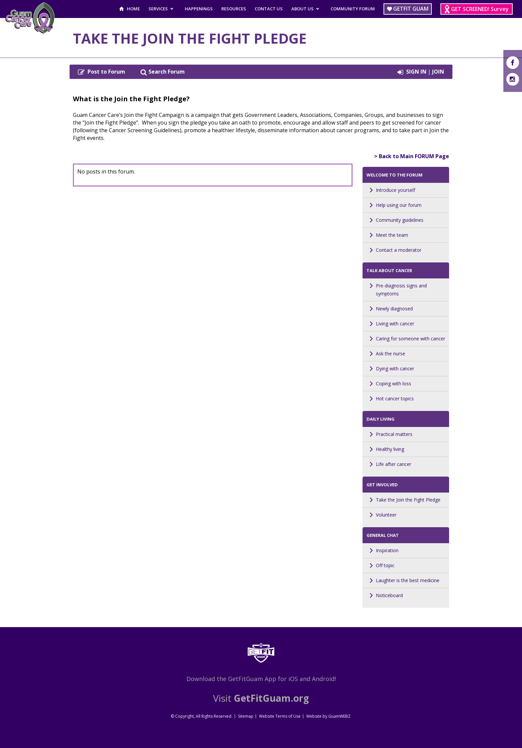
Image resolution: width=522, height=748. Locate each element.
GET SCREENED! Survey (480, 9)
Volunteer (386, 515)
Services (158, 9)
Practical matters (394, 434)
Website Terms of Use (280, 716)
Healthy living (390, 449)
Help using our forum (398, 205)
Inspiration (387, 550)
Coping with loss (393, 383)
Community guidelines (399, 220)
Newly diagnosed (394, 308)
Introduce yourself (395, 190)
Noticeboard (389, 595)
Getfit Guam (410, 8)
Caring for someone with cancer (410, 338)
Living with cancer (395, 323)
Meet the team (392, 235)
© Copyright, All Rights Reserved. (201, 716)
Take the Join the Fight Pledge (408, 500)
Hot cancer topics (395, 398)
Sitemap (245, 716)
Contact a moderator (398, 250)
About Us (302, 9)
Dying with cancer (395, 368)
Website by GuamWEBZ (328, 716)
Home (133, 9)
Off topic (385, 565)
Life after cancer (393, 464)
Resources (233, 9)
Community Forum (353, 9)
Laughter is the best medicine (407, 580)
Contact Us (269, 9)
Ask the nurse (390, 353)
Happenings (199, 9)
